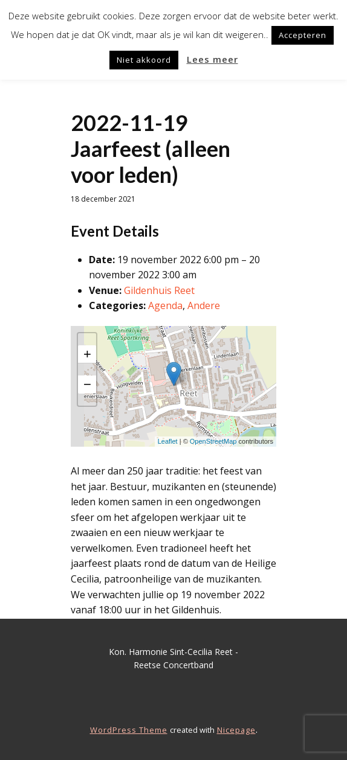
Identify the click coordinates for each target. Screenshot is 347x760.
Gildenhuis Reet (159, 290)
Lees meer (212, 59)
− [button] (87, 384)
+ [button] (87, 354)
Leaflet (168, 441)
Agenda (165, 305)
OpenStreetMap (213, 441)
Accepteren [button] (302, 35)
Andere (203, 305)
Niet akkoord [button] (144, 59)
